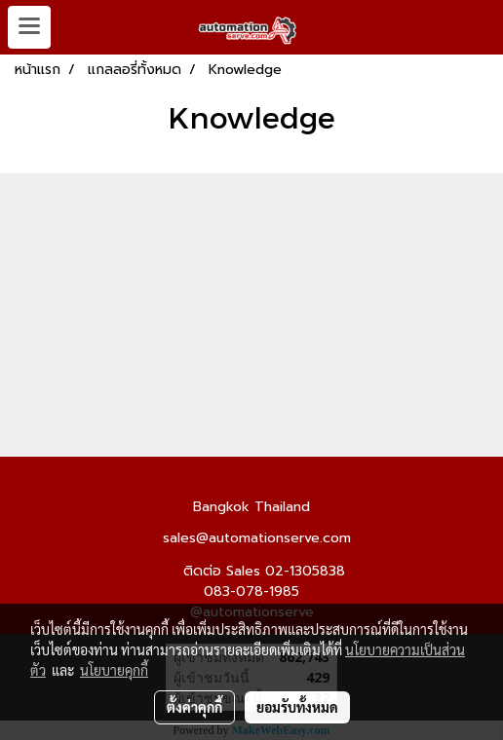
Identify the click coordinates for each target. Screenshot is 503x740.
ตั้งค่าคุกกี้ (194, 707)
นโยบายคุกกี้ (114, 670)
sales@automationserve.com (257, 539)
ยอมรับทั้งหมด (297, 707)
